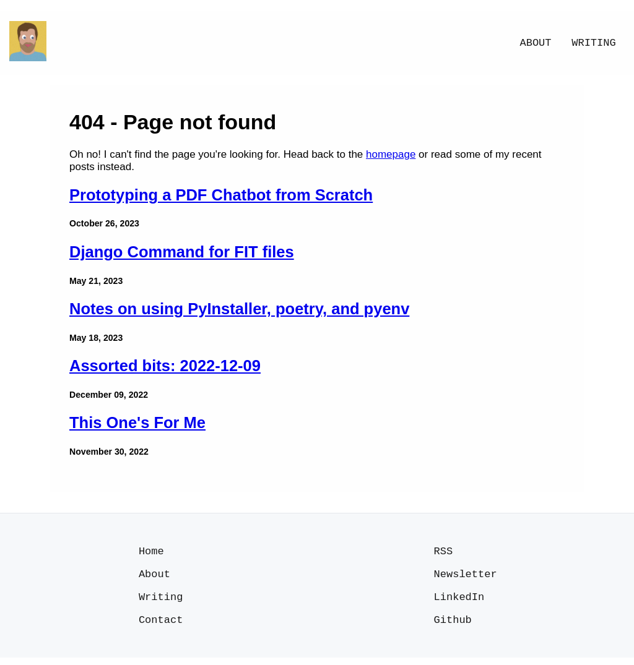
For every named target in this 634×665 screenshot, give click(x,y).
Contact (161, 626)
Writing (593, 43)
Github (453, 626)
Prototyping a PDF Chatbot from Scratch (221, 195)
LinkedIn (459, 601)
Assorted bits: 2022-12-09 (165, 365)
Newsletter (465, 577)
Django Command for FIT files (181, 251)
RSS (443, 552)
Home (151, 552)
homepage (390, 154)
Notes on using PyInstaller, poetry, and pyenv (239, 308)
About (536, 43)
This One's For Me (137, 422)
